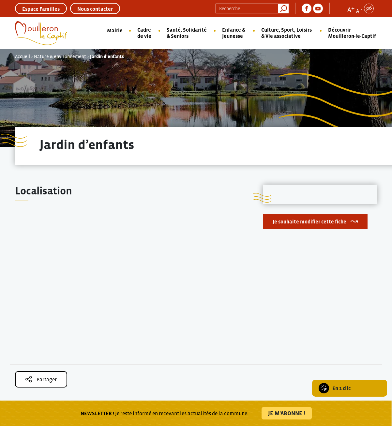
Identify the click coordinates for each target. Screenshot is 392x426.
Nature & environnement (60, 56)
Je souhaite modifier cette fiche (309, 221)
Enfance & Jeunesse (233, 33)
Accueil (22, 56)
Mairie (115, 30)
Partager (41, 379)
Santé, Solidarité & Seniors (187, 33)
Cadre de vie (144, 33)
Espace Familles (41, 9)
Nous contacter (95, 9)
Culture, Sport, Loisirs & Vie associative (286, 33)
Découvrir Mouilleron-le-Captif (352, 33)
